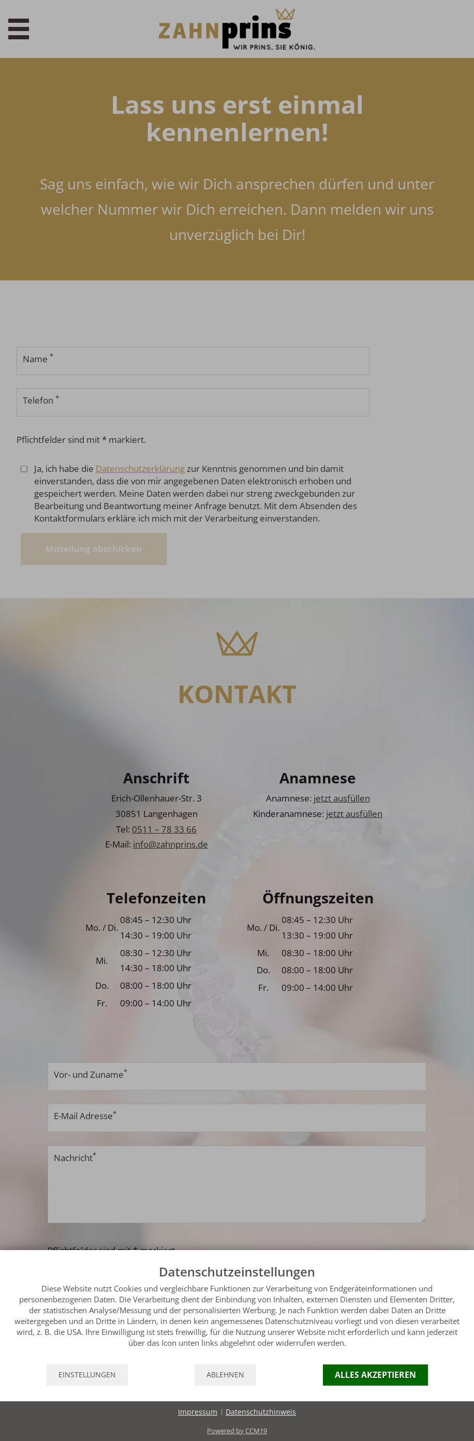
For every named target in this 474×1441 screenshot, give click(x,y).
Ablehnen (225, 1374)
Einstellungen (87, 1374)
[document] (237, 1314)
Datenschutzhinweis (261, 1412)
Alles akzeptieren (375, 1374)
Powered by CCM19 (237, 1430)
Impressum (197, 1412)
